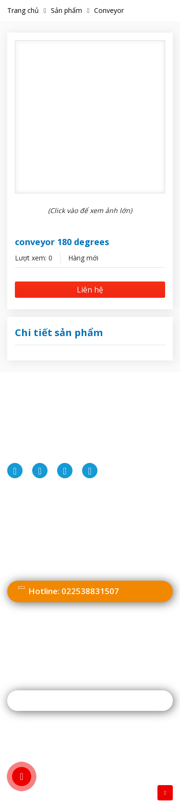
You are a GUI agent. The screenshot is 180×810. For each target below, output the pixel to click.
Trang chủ (23, 10)
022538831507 (86, 438)
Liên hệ (90, 289)
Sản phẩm (66, 10)
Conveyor (109, 10)
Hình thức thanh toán (45, 533)
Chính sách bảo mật (44, 517)
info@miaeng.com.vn (83, 453)
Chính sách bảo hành (45, 563)
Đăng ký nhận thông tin (65, 700)
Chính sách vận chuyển (48, 547)
